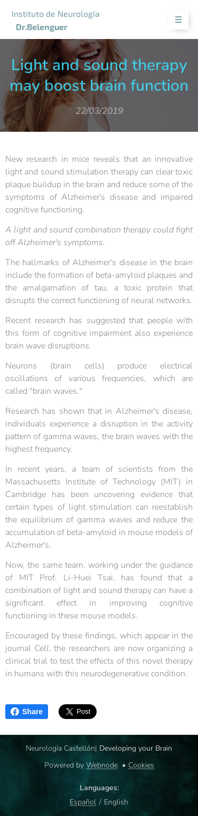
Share (27, 711)
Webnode (102, 765)
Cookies (141, 765)
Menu (175, 20)
